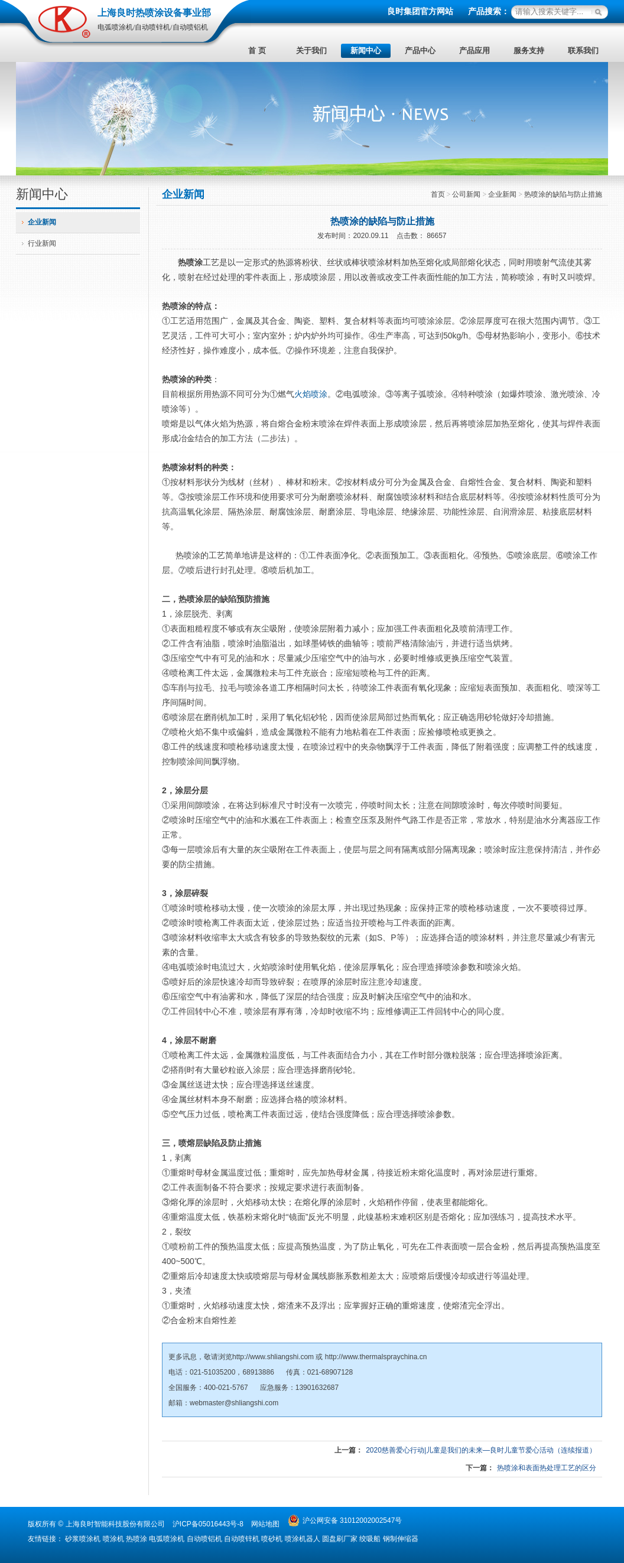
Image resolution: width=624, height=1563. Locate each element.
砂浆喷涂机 (82, 1539)
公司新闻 (466, 194)
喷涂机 (113, 1539)
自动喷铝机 (204, 1539)
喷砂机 (271, 1539)
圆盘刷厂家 (340, 1539)
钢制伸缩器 (400, 1539)
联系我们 (583, 50)
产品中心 (420, 50)
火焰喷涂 (310, 394)
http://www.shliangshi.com (273, 1357)
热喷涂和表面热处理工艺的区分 (546, 1468)
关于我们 (311, 50)
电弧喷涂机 (166, 1539)
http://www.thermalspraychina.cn (376, 1357)
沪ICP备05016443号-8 (208, 1524)
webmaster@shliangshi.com (234, 1403)
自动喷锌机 (241, 1539)
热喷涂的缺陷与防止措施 (563, 194)
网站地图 (265, 1524)
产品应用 (474, 50)
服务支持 (529, 50)
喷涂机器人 (302, 1539)
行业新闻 (42, 243)
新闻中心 (365, 50)
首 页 (256, 50)
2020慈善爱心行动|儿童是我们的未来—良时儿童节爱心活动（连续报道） (481, 1450)
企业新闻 (42, 222)
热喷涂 (190, 262)
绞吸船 (370, 1539)
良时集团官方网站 (420, 11)
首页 (438, 194)
